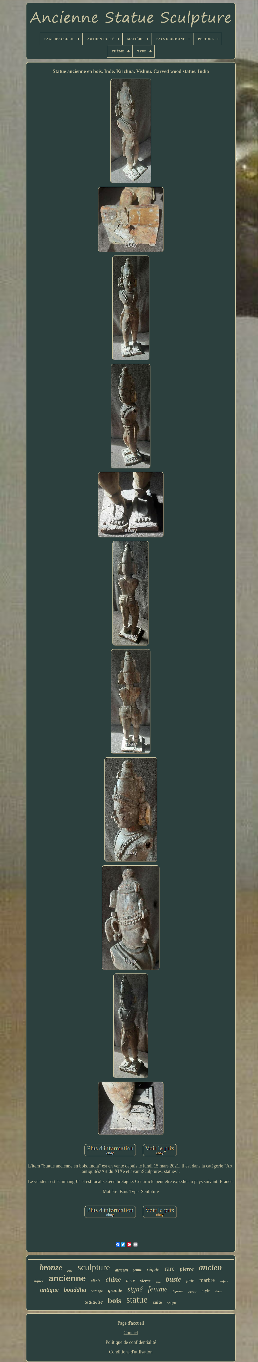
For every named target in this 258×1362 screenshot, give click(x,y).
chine (113, 1279)
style (206, 1290)
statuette (94, 1302)
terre (130, 1280)
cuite (157, 1302)
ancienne (67, 1278)
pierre (187, 1269)
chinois (192, 1291)
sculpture (94, 1267)
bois (114, 1300)
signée (38, 1281)
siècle (95, 1281)
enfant (224, 1281)
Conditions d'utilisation (131, 1351)
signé (135, 1289)
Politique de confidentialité (131, 1342)
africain (121, 1270)
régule (153, 1269)
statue (137, 1300)
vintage (97, 1291)
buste (173, 1279)
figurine (178, 1291)
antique (49, 1290)
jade (190, 1280)
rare (169, 1268)
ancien (210, 1267)
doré (69, 1270)
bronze (51, 1267)
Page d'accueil (131, 1323)
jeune (137, 1270)
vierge (145, 1281)
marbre (207, 1280)
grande (115, 1290)
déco (158, 1282)
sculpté (172, 1303)
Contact (131, 1332)
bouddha (75, 1289)
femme (158, 1289)
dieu (219, 1291)
